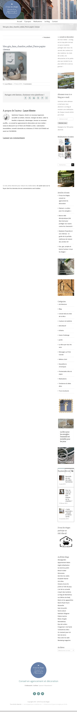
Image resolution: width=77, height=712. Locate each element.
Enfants (61, 330)
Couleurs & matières (65, 321)
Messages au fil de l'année (65, 353)
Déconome (61, 573)
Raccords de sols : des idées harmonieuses (69, 479)
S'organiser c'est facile (65, 627)
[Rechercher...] (64, 164)
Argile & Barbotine (63, 565)
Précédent (47, 37)
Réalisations (63, 379)
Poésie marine (62, 616)
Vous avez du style (63, 638)
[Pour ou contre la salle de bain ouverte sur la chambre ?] (61, 490)
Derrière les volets (63, 576)
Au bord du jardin (63, 568)
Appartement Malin (64, 562)
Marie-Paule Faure (63, 603)
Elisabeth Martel (63, 578)
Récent (67, 471)
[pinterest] (42, 693)
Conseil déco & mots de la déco (65, 315)
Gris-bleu (61, 581)
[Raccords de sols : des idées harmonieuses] (61, 477)
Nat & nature (62, 611)
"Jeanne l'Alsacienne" (45, 685)
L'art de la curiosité (64, 589)
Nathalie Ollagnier (63, 613)
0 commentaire (28, 84)
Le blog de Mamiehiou (65, 595)
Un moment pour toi (64, 632)
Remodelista (62, 621)
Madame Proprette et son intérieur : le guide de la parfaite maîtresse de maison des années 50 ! (66, 236)
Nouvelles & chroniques (62, 365)
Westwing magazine (64, 640)
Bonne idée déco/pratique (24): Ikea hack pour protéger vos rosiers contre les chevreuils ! (66, 221)
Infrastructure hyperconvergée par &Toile (55, 704)
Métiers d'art (63, 359)
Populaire (61, 471)
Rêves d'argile (62, 619)
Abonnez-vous (62, 123)
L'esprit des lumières (64, 592)
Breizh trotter (62, 570)
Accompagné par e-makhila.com (32, 704)
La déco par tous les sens (65, 346)
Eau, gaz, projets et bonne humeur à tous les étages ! (66, 249)
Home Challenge (64, 335)
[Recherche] (72, 164)
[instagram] (38, 693)
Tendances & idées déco (65, 385)
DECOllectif (62, 326)
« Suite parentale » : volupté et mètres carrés (69, 512)
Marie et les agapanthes (65, 600)
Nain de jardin (62, 608)
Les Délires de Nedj (64, 597)
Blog (60, 309)
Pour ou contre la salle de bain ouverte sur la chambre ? (68, 495)
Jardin (61, 340)
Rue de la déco (62, 624)
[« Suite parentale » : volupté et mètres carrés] (61, 510)
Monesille (61, 605)
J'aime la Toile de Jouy (65, 587)
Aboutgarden (62, 560)
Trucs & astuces (64, 391)
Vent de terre (62, 635)
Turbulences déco (63, 630)
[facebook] (34, 693)
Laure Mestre (8, 84)
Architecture (63, 304)
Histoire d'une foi (63, 584)
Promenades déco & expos (65, 372)
